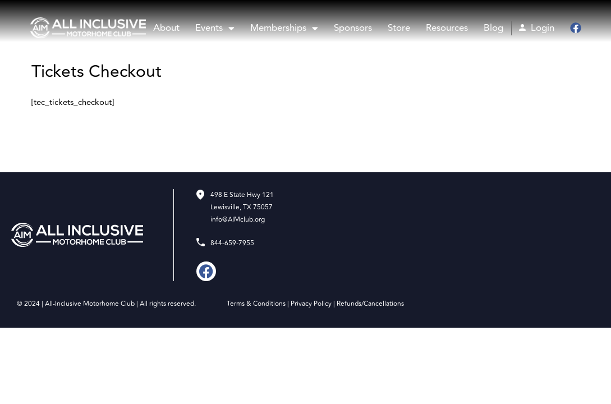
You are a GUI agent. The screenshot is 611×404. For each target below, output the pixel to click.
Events (215, 28)
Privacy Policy (311, 304)
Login (542, 28)
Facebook (574, 28)
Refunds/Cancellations (370, 304)
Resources (447, 28)
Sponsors (353, 28)
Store (399, 28)
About (166, 28)
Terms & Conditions (256, 304)
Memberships (284, 28)
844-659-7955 (232, 243)
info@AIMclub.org (237, 219)
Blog (493, 28)
